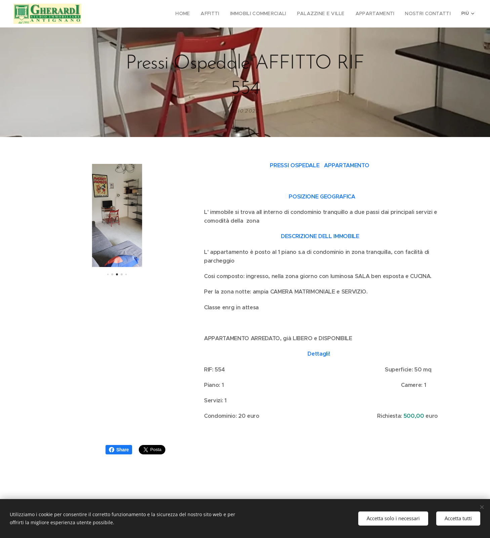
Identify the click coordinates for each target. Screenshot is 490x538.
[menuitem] (113, 13)
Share (119, 449)
